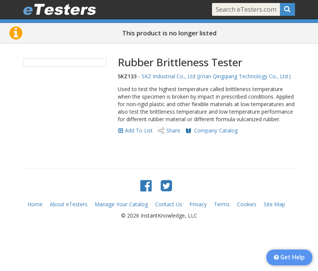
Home (35, 204)
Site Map (274, 204)
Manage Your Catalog (121, 204)
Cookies (247, 204)
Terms (222, 204)
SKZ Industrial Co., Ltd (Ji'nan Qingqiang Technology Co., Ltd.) (216, 76)
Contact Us (168, 204)
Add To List (139, 130)
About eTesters (69, 204)
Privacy (198, 204)
